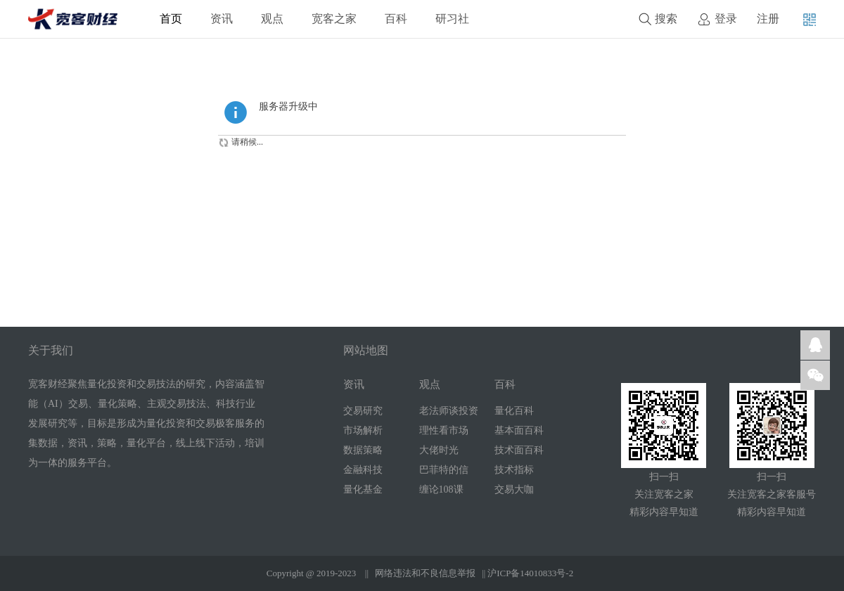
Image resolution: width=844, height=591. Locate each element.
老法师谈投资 (448, 410)
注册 (768, 19)
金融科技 (363, 470)
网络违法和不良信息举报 (425, 573)
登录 (726, 19)
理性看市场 (443, 430)
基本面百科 (519, 430)
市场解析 (363, 430)
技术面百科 (519, 450)
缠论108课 (441, 489)
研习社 (452, 19)
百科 (396, 19)
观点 (272, 19)
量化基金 (363, 489)
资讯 (221, 19)
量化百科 (514, 410)
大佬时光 (439, 450)
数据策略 (363, 450)
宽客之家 (334, 19)
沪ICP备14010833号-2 (530, 573)
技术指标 (514, 470)
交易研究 (363, 410)
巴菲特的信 (443, 470)
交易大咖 (514, 489)
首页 (171, 19)
